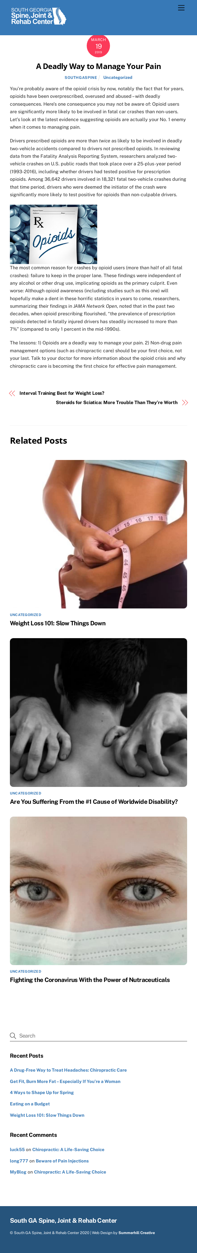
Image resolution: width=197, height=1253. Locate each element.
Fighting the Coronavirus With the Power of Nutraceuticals (90, 979)
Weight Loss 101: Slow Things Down (57, 623)
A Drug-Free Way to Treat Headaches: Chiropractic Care (68, 1070)
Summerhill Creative (136, 1233)
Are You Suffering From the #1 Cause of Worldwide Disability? (94, 801)
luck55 (17, 1149)
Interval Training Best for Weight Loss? (61, 393)
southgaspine (81, 77)
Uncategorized (117, 77)
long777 (19, 1160)
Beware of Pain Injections (62, 1160)
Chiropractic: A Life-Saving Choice (68, 1149)
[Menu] (181, 8)
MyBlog (18, 1171)
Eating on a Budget (30, 1103)
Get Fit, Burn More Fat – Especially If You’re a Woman (65, 1081)
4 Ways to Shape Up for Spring (42, 1092)
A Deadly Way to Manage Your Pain (98, 66)
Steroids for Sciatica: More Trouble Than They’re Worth (117, 402)
